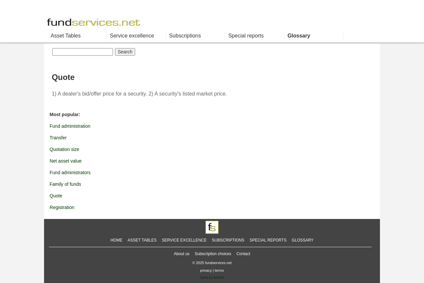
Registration (62, 207)
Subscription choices (213, 253)
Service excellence (132, 35)
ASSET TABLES (142, 240)
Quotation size (65, 149)
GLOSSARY (303, 240)
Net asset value (66, 161)
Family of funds (65, 184)
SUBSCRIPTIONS (228, 240)
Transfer (58, 137)
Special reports (246, 35)
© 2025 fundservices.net (212, 263)
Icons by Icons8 (211, 277)
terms (219, 270)
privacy (206, 270)
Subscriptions (185, 35)
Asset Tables (65, 35)
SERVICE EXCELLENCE (184, 240)
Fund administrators (70, 172)
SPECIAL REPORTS (268, 240)
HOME (116, 240)
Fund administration (70, 126)
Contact (243, 253)
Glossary (299, 35)
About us (181, 253)
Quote (56, 195)
